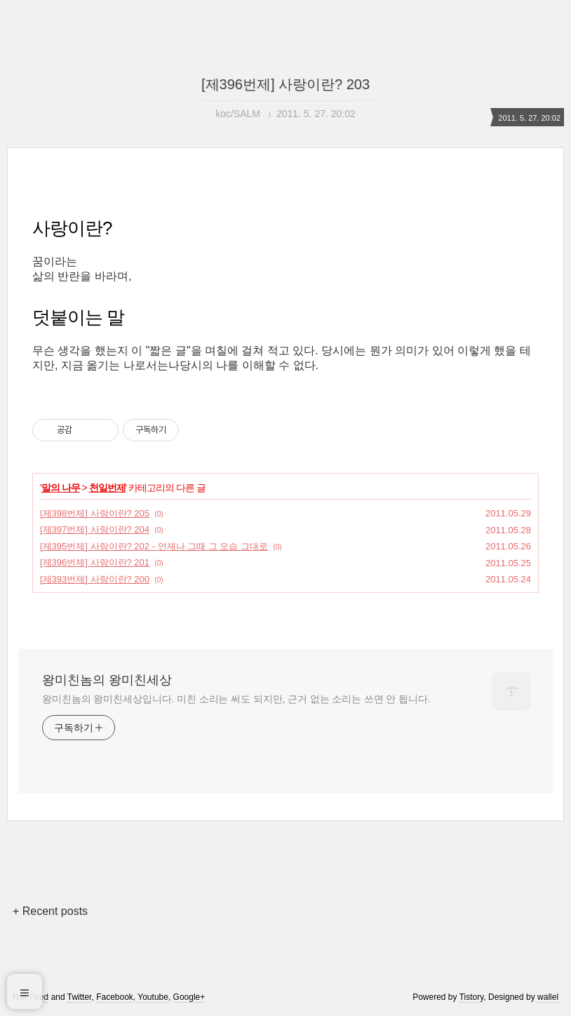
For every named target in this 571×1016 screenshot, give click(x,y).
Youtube (152, 997)
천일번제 (107, 487)
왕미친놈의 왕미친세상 (107, 680)
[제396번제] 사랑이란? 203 (285, 84)
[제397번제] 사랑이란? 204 (94, 529)
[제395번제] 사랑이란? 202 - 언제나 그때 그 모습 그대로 (154, 546)
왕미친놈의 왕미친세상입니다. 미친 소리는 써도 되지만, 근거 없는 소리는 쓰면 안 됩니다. (236, 698)
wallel (547, 997)
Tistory (471, 997)
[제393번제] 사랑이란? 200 (94, 579)
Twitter (79, 997)
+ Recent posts (50, 911)
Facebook (114, 997)
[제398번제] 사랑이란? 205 (94, 513)
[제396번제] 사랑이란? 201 (94, 562)
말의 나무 (60, 487)
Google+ (189, 997)
